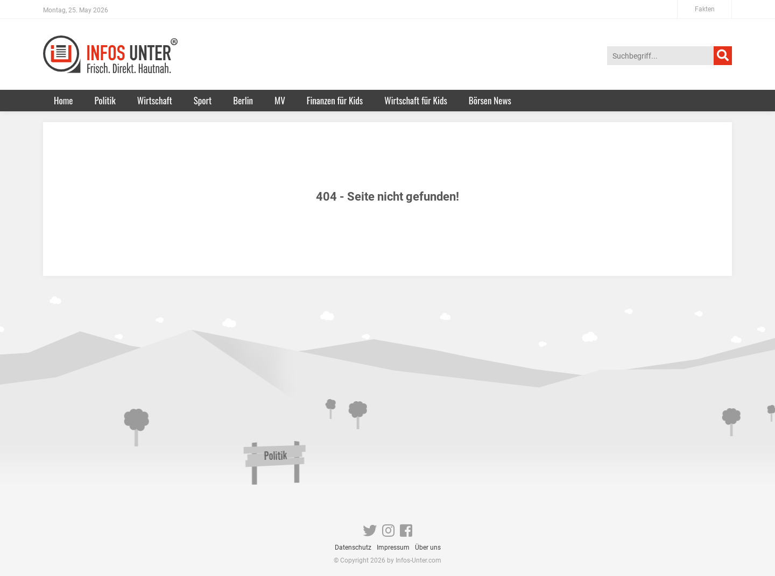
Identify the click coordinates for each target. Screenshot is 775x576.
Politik (104, 100)
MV (279, 100)
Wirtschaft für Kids (415, 100)
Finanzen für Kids (335, 100)
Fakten (705, 9)
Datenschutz (353, 547)
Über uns (428, 547)
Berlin (243, 100)
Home (63, 100)
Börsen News (490, 100)
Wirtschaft (154, 100)
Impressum (393, 547)
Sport (203, 100)
